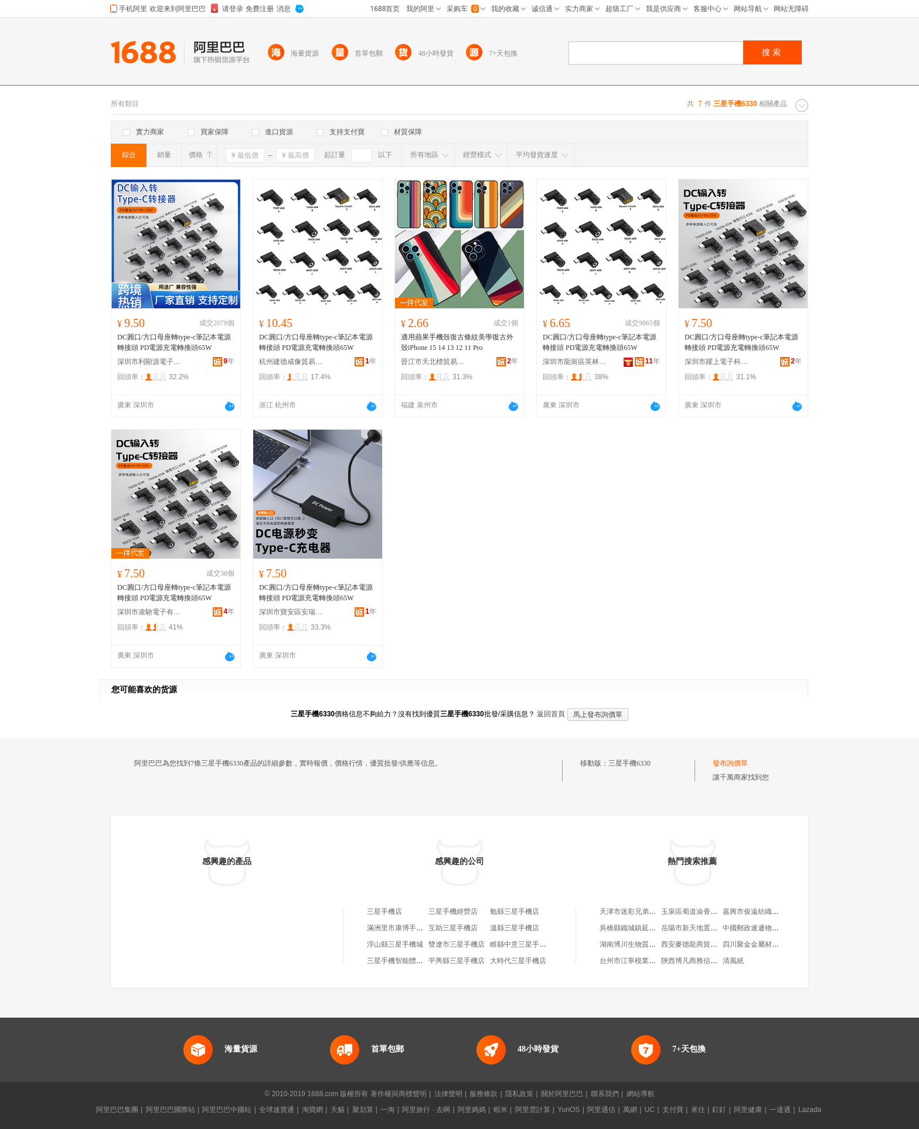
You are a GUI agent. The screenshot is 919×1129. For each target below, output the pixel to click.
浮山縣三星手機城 (395, 944)
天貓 (338, 1110)
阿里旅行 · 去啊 (426, 1110)
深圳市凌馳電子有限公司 (149, 612)
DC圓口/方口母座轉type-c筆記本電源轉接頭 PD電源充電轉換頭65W (174, 342)
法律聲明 (448, 1094)
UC (650, 1110)
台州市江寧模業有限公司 (638, 961)
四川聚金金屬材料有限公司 (765, 944)
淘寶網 (312, 1110)
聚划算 (362, 1110)
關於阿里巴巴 (562, 1094)
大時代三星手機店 (518, 961)
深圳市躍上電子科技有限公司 (717, 362)
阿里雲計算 (532, 1110)
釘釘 (719, 1110)
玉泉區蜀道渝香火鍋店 (696, 911)
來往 (698, 1110)
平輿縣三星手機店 (456, 961)
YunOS (568, 1110)
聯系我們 (605, 1094)
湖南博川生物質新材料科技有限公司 (656, 944)
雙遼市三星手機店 (456, 944)
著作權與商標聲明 (398, 1094)
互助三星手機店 (453, 928)
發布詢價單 (730, 763)
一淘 (387, 1110)
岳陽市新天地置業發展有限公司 (710, 928)
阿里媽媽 (472, 1110)
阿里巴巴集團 (117, 1110)
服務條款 (483, 1094)
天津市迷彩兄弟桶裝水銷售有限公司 (656, 911)
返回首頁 (551, 714)
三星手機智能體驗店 (398, 961)
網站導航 (641, 1094)
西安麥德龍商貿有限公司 (699, 944)
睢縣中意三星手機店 (521, 944)
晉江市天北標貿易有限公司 (433, 362)
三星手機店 (384, 911)
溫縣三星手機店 (514, 928)
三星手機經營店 (453, 911)
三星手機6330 (629, 763)
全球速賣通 (276, 1110)
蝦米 (500, 1110)
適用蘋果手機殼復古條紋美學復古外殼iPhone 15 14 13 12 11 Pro (457, 342)
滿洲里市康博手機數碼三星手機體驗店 (426, 928)
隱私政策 (519, 1094)
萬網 (630, 1110)
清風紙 (733, 961)
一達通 (780, 1110)
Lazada (809, 1110)
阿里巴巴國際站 (170, 1110)
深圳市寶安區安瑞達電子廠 (291, 612)
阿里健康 (748, 1110)
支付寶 (672, 1110)
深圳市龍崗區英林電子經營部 (575, 362)
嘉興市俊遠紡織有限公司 (761, 911)
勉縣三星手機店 (514, 911)
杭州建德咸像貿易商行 (291, 362)
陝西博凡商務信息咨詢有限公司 (710, 961)
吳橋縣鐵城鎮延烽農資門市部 (645, 928)
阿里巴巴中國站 (226, 1110)
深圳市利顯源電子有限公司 (149, 362)
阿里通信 (601, 1110)
